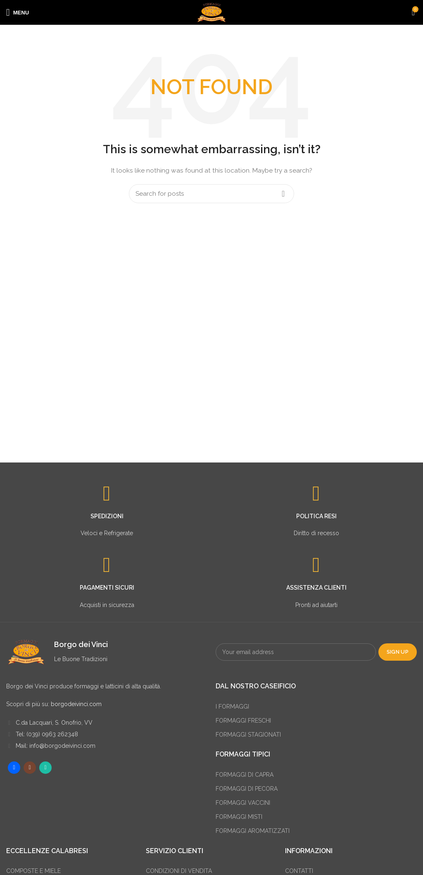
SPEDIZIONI (107, 516)
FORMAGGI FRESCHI (243, 720)
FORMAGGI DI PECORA (247, 788)
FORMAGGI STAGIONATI (248, 734)
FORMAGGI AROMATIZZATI (253, 831)
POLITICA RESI (316, 516)
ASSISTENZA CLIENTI (316, 587)
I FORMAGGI (232, 706)
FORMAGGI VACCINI (243, 802)
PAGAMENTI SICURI (107, 587)
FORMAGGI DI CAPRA (244, 774)
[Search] (211, 193)
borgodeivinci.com (76, 704)
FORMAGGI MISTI (239, 816)
